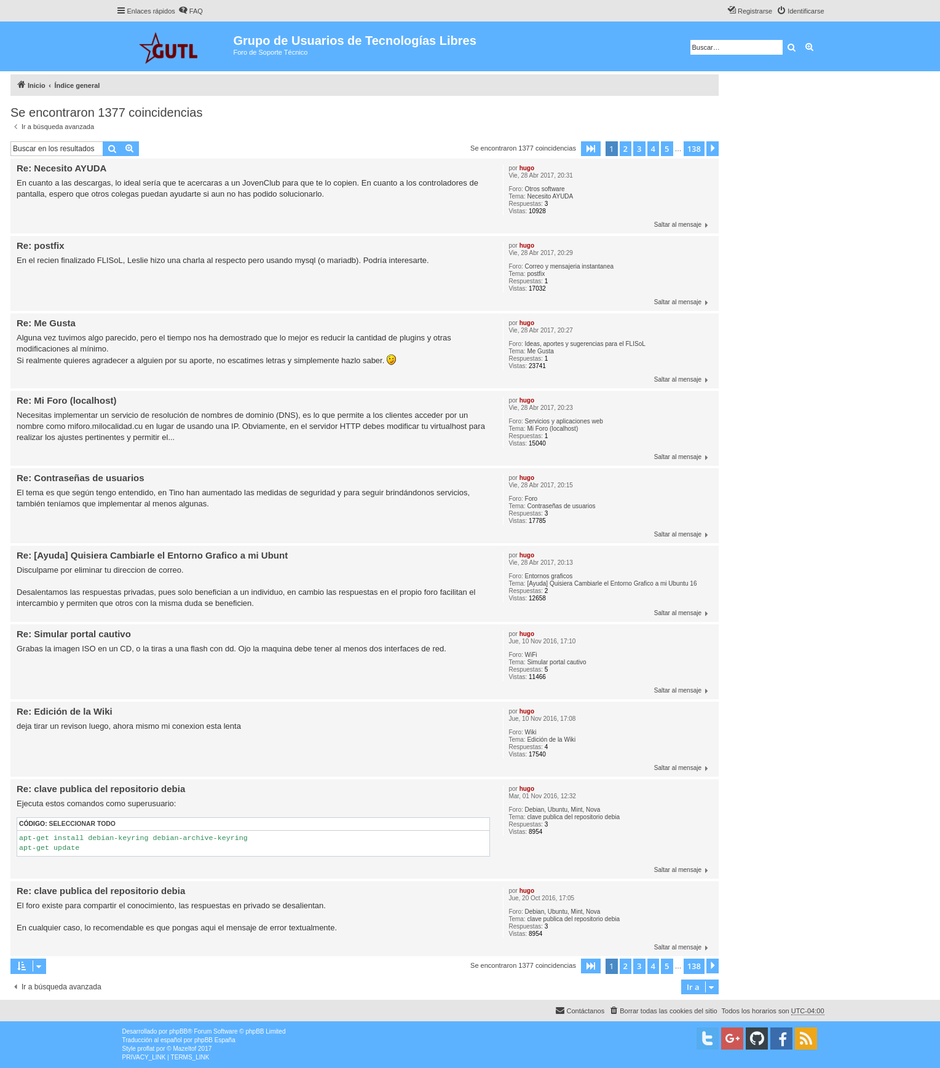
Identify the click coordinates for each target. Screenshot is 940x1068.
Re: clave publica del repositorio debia (101, 788)
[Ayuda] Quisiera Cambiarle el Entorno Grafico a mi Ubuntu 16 (612, 583)
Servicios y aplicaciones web (564, 421)
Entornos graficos (549, 576)
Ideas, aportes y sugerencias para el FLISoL (585, 343)
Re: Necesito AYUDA (61, 168)
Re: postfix (41, 245)
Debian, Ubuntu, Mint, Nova (563, 809)
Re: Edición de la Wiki (65, 711)
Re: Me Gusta (46, 323)
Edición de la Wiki (551, 739)
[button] (591, 148)
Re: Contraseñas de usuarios (80, 478)
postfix (536, 273)
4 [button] (653, 148)
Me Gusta (540, 351)
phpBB (178, 1031)
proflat (146, 1048)
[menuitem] (190, 11)
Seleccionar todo (82, 823)
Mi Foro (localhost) (552, 428)
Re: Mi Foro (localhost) (67, 400)
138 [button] (694, 148)
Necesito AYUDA (550, 196)
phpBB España (214, 1040)
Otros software (545, 189)
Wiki (531, 732)
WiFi (531, 654)
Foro (531, 498)
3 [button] (639, 148)
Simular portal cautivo (556, 662)
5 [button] (667, 148)
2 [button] (625, 148)
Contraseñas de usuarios (561, 506)
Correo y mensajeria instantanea (569, 266)
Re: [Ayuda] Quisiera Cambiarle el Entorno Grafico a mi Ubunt (152, 555)
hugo (526, 168)
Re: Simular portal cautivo (74, 634)
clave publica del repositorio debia (573, 817)
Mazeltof (184, 1048)
